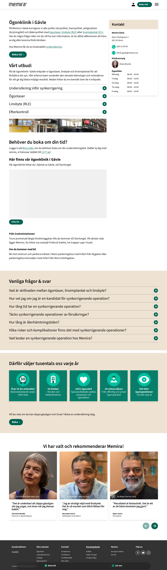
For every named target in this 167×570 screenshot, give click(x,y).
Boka (15, 422)
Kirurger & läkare (117, 552)
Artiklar (88, 552)
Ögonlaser (40, 552)
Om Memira (65, 555)
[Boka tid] (144, 4)
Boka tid (17, 54)
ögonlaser (54, 32)
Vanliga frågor (91, 558)
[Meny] (157, 4)
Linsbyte (39, 558)
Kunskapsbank (93, 546)
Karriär (113, 555)
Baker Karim (117, 514)
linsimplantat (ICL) (93, 32)
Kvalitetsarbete (66, 558)
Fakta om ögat (91, 555)
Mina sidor (28, 148)
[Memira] (18, 4)
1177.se (45, 152)
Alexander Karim (68, 514)
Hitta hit (15, 221)
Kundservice (65, 552)
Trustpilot (15, 552)
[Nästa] (154, 526)
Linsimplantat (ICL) (43, 555)
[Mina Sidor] (133, 4)
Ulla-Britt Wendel (18, 514)
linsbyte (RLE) (69, 32)
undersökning (54, 47)
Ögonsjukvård (42, 561)
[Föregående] (146, 526)
